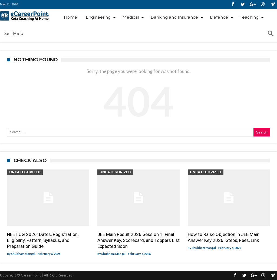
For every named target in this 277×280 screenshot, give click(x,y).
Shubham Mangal (23, 253)
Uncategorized (25, 172)
